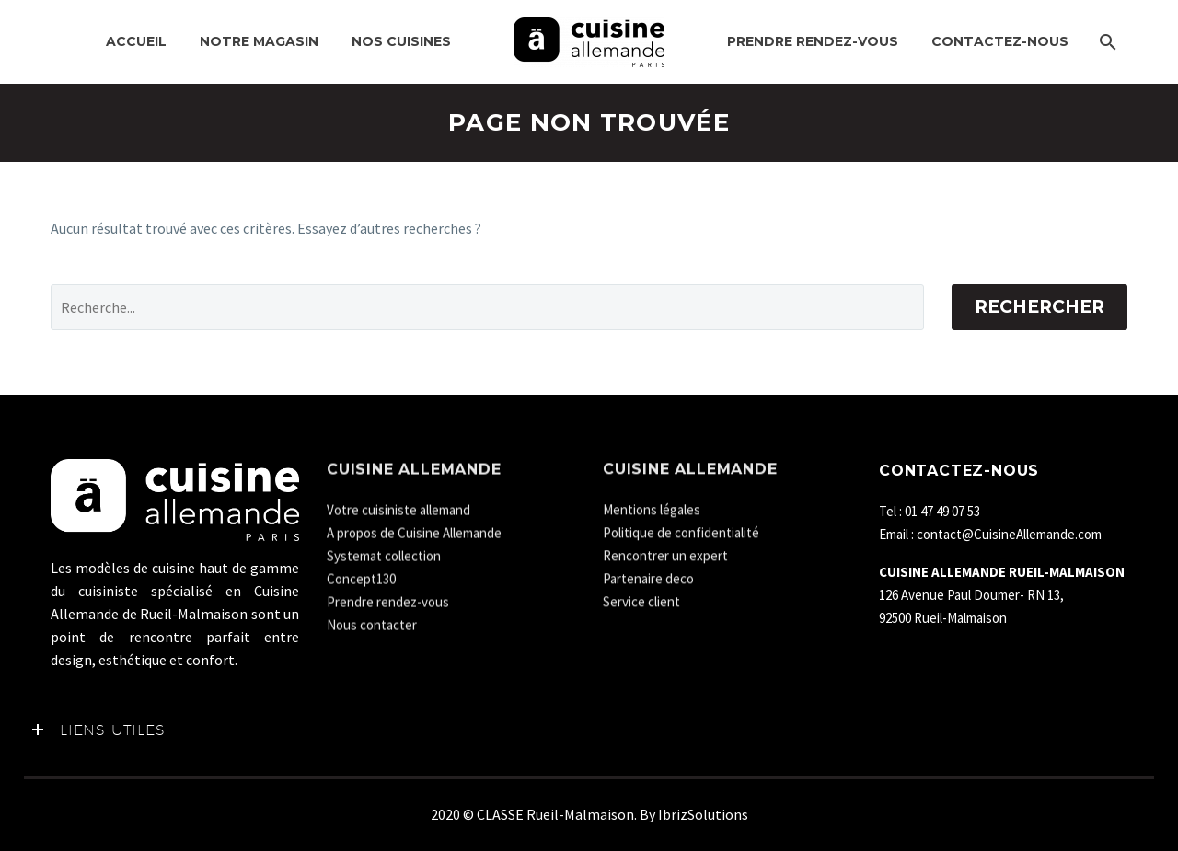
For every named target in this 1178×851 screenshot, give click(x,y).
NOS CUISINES (401, 41)
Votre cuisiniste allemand (398, 505)
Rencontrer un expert (665, 551)
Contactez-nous (999, 41)
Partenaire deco (648, 574)
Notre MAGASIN (259, 41)
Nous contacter (372, 620)
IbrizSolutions (703, 814)
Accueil (136, 41)
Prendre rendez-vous (812, 41)
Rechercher (1039, 306)
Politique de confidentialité (681, 528)
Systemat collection (384, 551)
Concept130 (361, 574)
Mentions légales (651, 505)
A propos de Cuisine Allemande (414, 528)
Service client (641, 597)
